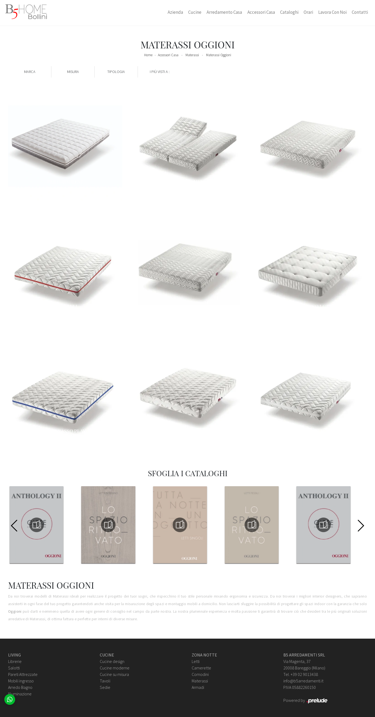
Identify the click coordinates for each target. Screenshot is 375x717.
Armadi (198, 687)
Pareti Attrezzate (23, 674)
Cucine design (112, 661)
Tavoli (105, 680)
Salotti (14, 668)
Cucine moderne (115, 668)
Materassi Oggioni (218, 55)
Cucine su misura (114, 674)
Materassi (192, 55)
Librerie (15, 661)
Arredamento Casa (224, 12)
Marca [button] (29, 71)
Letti (196, 661)
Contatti (360, 12)
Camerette (201, 668)
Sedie (105, 687)
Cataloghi (289, 12)
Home (148, 55)
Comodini (200, 674)
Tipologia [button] (116, 71)
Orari (308, 12)
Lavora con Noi (332, 12)
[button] (360, 526)
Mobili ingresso (21, 680)
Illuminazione (20, 693)
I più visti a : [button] (160, 71)
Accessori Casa (261, 12)
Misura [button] (73, 71)
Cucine (194, 12)
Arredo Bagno (20, 687)
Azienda (175, 12)
